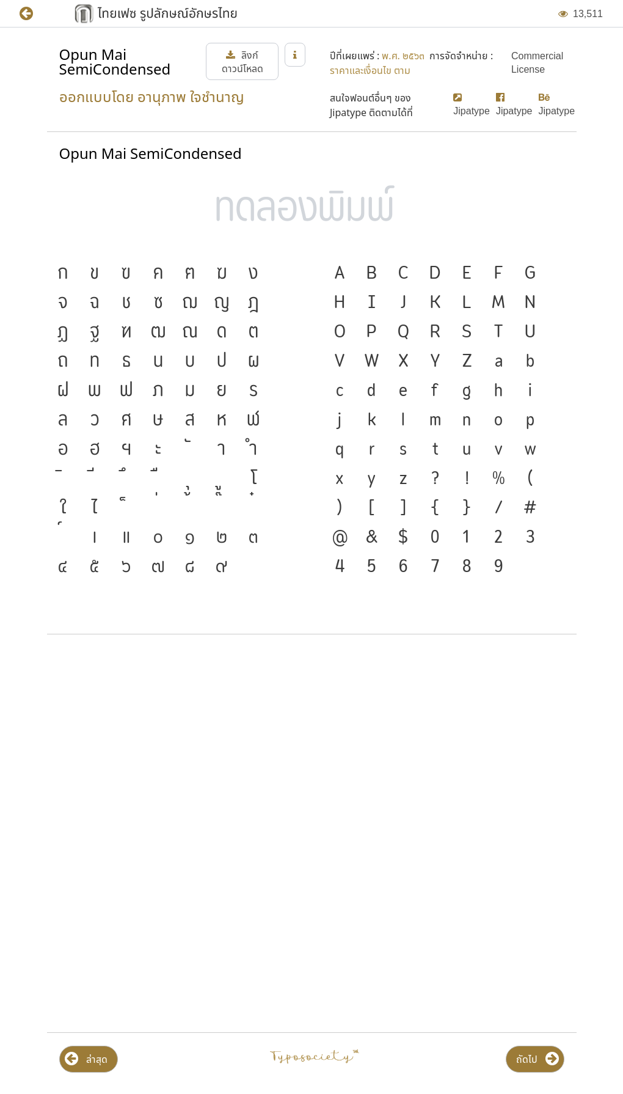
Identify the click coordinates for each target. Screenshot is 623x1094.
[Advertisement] (312, 742)
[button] (35, 14)
